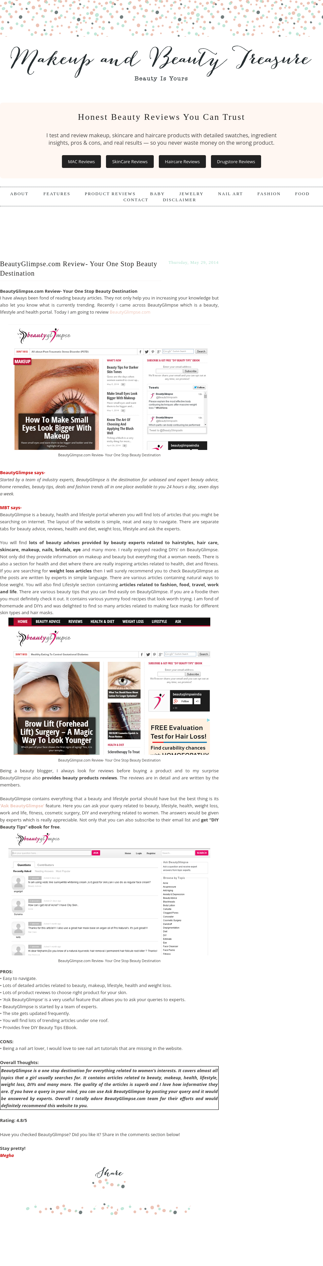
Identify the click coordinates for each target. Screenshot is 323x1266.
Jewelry (191, 193)
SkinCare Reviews (129, 162)
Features (56, 193)
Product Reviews (110, 193)
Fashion (269, 193)
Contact (135, 199)
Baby (157, 193)
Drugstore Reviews (236, 162)
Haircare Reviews (182, 162)
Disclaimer (179, 199)
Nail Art (230, 193)
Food (302, 193)
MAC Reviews (81, 162)
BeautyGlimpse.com (130, 312)
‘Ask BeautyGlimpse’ (22, 806)
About (20, 193)
